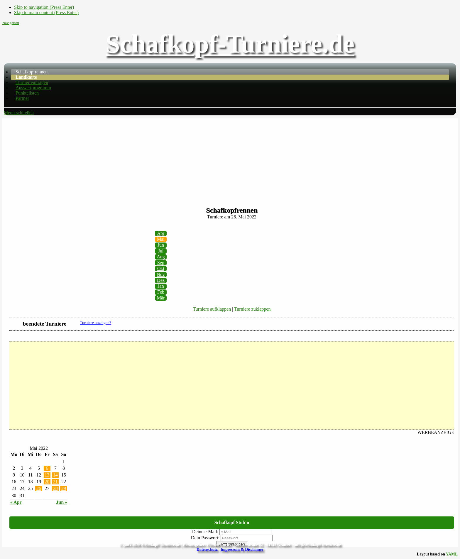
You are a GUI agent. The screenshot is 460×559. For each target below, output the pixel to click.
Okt (160, 268)
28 (55, 488)
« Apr (16, 502)
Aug (161, 256)
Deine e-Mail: (205, 531)
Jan (161, 286)
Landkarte (26, 77)
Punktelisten (27, 92)
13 (47, 474)
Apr (161, 233)
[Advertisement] (230, 159)
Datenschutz (207, 549)
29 (63, 488)
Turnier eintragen (32, 82)
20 (47, 481)
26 (38, 488)
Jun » (61, 502)
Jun (161, 245)
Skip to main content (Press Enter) (46, 12)
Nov (161, 274)
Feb (160, 291)
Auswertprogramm (33, 87)
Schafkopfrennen (32, 71)
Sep (160, 262)
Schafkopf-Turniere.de (230, 44)
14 (55, 474)
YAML (452, 554)
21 (55, 481)
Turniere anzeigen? (95, 323)
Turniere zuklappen (252, 309)
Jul (161, 250)
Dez (161, 280)
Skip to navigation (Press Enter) (44, 7)
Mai (161, 239)
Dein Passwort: (205, 537)
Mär (161, 297)
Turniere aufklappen (212, 309)
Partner (22, 98)
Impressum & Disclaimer (242, 549)
